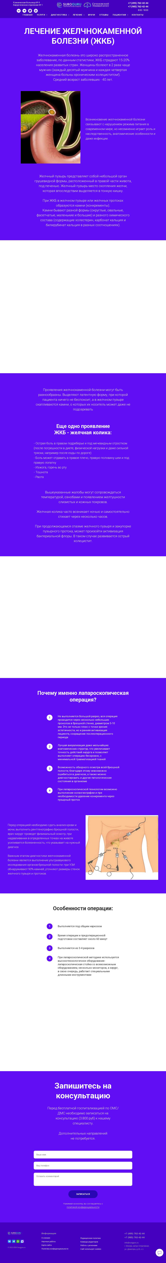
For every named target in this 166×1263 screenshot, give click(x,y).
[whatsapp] (30, 12)
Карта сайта (47, 1245)
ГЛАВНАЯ (28, 15)
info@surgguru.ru (132, 1243)
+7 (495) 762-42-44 (138, 3)
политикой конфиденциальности (83, 1207)
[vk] (19, 12)
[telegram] (24, 12)
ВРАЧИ (91, 15)
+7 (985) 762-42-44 (138, 6)
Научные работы (49, 1241)
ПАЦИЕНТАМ (120, 15)
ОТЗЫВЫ (103, 15)
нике (48, 1238)
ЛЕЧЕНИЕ (78, 15)
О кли (44, 1238)
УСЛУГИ (41, 15)
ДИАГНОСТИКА (59, 15)
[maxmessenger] (36, 12)
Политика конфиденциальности (55, 1249)
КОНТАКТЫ (137, 15)
